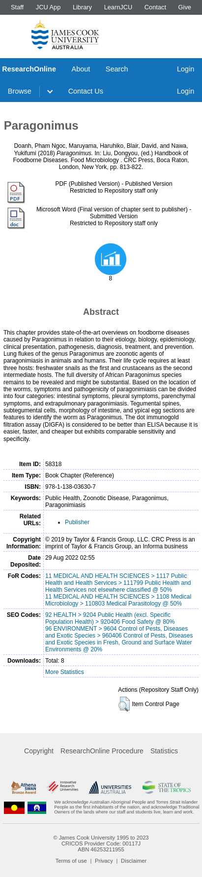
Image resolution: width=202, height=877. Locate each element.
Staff (17, 7)
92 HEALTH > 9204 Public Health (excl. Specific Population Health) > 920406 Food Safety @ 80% (109, 618)
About (81, 69)
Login (185, 69)
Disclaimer (133, 861)
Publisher (77, 522)
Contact (155, 7)
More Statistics (64, 672)
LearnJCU (118, 7)
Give (184, 7)
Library (82, 7)
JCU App (48, 7)
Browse (19, 91)
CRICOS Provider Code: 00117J (101, 843)
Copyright (39, 751)
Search (117, 69)
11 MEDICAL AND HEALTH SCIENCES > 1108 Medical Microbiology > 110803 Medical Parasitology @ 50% (118, 600)
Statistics (164, 751)
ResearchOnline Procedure (102, 751)
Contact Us (85, 91)
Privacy (104, 861)
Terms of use (71, 861)
